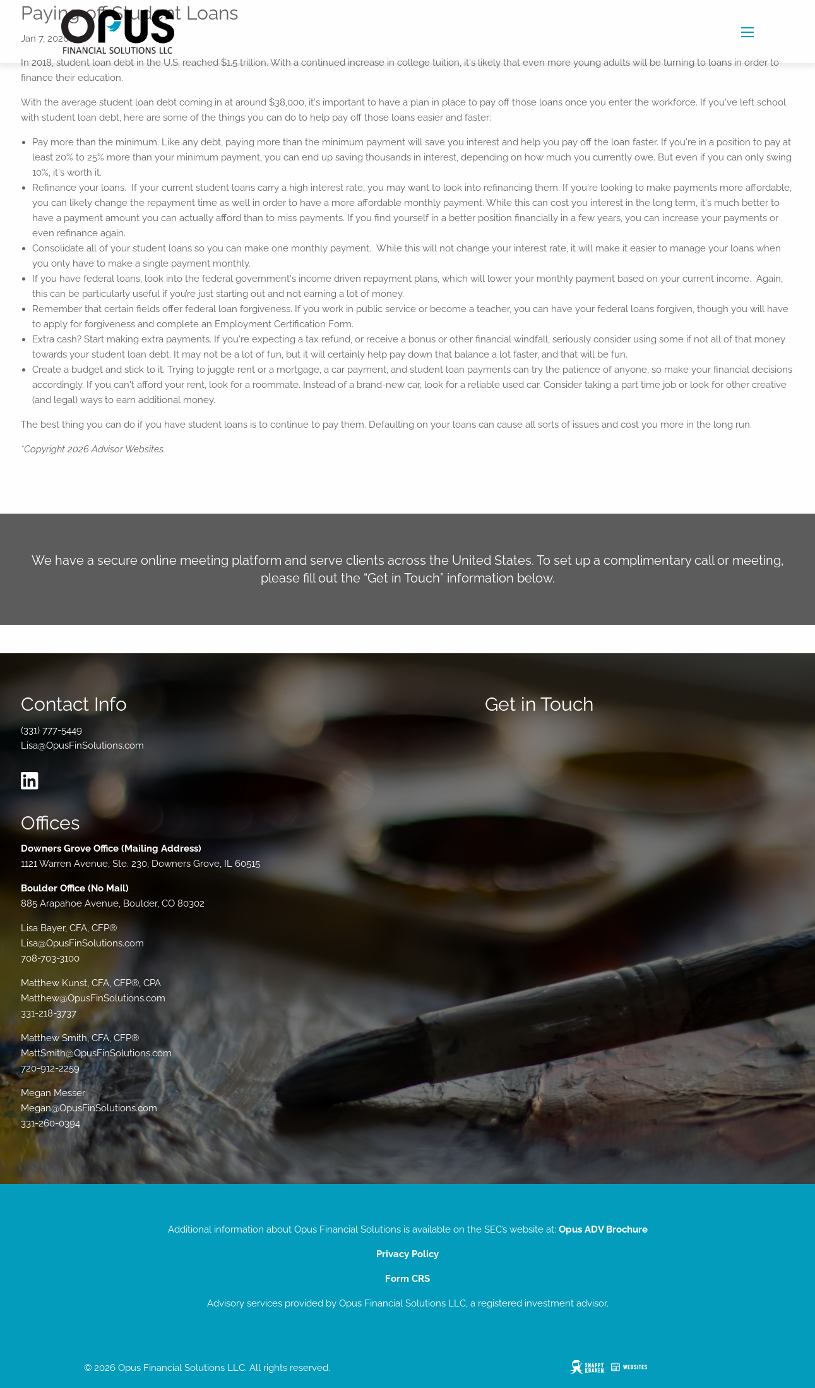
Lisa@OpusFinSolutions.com (82, 745)
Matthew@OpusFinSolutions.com (93, 998)
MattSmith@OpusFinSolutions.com (96, 1053)
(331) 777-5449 (51, 730)
